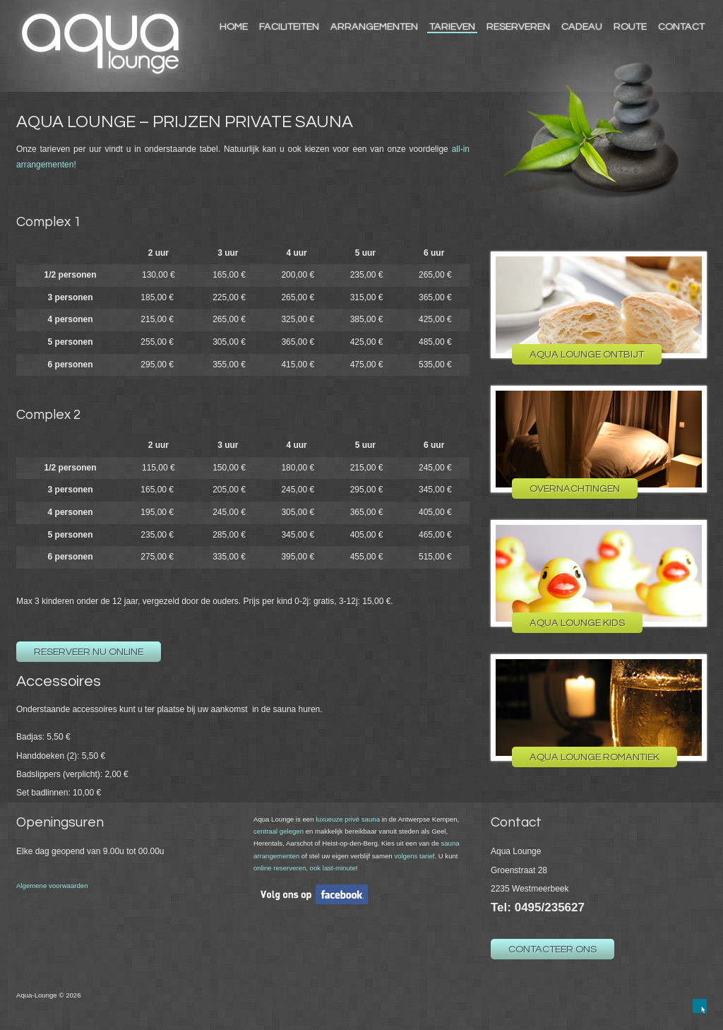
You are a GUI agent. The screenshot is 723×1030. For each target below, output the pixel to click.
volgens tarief (414, 856)
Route (630, 26)
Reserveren (518, 26)
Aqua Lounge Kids (577, 622)
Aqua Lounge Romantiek (594, 757)
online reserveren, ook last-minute (304, 868)
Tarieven (452, 26)
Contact (681, 26)
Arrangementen (374, 26)
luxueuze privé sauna (348, 819)
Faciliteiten (289, 26)
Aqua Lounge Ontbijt (587, 354)
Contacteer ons (552, 949)
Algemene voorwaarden (52, 885)
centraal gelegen (278, 831)
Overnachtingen (575, 488)
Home (234, 26)
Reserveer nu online (88, 651)
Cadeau (581, 26)
